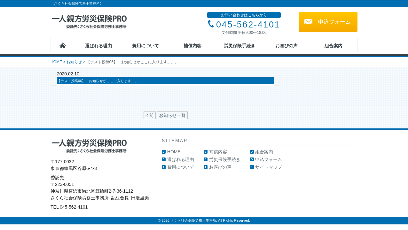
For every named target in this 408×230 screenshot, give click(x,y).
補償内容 (192, 45)
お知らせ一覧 (172, 115)
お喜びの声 (286, 45)
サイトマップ (268, 167)
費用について (145, 45)
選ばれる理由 (98, 45)
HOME (174, 151)
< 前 (149, 115)
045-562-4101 (248, 24)
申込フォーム (334, 22)
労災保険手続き (239, 45)
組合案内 (333, 45)
